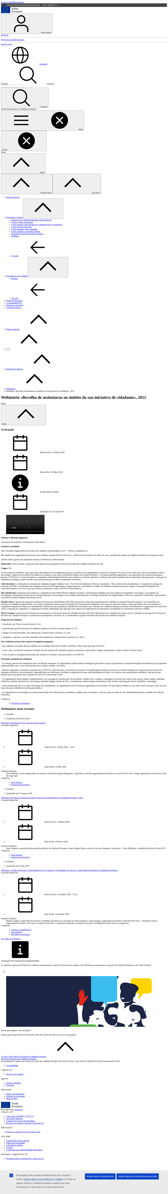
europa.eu (18, 1110)
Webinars (15, 236)
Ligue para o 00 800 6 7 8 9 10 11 (20, 1116)
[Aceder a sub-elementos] (43, 209)
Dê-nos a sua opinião (14, 1074)
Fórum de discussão (14, 301)
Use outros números (14, 1118)
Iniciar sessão (26, 24)
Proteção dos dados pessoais (12, 40)
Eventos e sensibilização (21, 930)
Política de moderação (15, 1094)
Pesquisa (4, 84)
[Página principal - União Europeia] (11, 12)
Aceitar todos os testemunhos (100, 1176)
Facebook (10, 1085)
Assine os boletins (13, 1083)
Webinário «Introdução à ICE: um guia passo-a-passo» (23, 723)
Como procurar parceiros (21, 227)
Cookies (9, 1147)
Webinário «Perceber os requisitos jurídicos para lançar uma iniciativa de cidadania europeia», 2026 (42, 798)
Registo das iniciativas (20, 785)
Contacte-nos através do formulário (20, 1121)
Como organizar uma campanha (24, 229)
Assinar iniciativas (13, 307)
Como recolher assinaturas (22, 222)
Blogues (14, 278)
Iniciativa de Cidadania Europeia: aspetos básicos (31, 220)
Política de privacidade (15, 1096)
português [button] (24, 64)
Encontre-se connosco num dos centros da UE (25, 1123)
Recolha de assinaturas (20, 703)
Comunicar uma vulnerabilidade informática (24, 1150)
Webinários (10, 389)
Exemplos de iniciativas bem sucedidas (27, 234)
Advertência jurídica (14, 1145)
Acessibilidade (12, 1065)
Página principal (12, 197)
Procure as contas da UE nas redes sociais (23, 1132)
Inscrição (5, 35)
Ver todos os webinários (11, 939)
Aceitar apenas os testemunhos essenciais (137, 1176)
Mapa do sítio (11, 1098)
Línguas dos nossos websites (18, 1141)
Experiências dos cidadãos (17, 276)
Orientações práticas (14, 217)
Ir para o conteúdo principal (12, 2)
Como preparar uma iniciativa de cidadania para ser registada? (36, 225)
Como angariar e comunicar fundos (25, 231)
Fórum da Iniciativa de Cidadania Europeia (18, 1059)
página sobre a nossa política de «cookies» (43, 1179)
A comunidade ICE (14, 303)
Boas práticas (16, 782)
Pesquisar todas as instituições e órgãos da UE (25, 1158)
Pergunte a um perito (14, 305)
